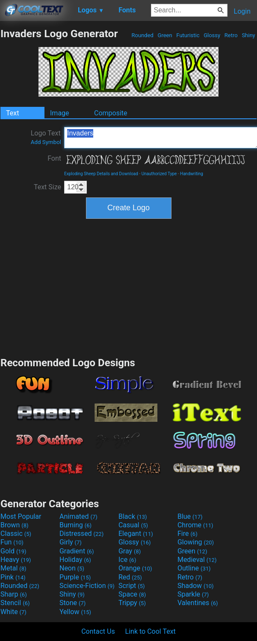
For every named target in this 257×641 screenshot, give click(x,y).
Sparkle (193, 594)
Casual (133, 525)
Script (131, 586)
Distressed (81, 533)
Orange (135, 568)
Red (130, 577)
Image (59, 113)
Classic (15, 533)
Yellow (75, 612)
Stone (72, 603)
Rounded (142, 35)
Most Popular (20, 516)
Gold (13, 551)
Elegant (135, 533)
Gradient (76, 551)
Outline (194, 568)
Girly (70, 542)
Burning (75, 525)
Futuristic (188, 35)
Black (132, 516)
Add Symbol (46, 142)
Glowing (195, 542)
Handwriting (191, 173)
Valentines (197, 603)
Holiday (75, 560)
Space (132, 594)
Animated (78, 516)
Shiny (248, 35)
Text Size (47, 187)
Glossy (212, 35)
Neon (71, 568)
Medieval (197, 560)
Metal (13, 568)
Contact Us (98, 631)
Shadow (195, 586)
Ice (127, 560)
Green (165, 35)
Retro (231, 35)
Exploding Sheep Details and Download (101, 173)
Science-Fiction (87, 586)
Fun (12, 542)
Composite (110, 113)
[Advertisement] (129, 287)
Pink (13, 577)
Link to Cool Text (150, 631)
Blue (190, 516)
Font (54, 158)
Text (12, 113)
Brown (14, 525)
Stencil (15, 603)
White (13, 612)
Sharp (13, 594)
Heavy (15, 560)
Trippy (132, 603)
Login (242, 11)
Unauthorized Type (159, 173)
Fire (187, 533)
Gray (129, 551)
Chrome (195, 525)
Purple (75, 577)
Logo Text (46, 137)
